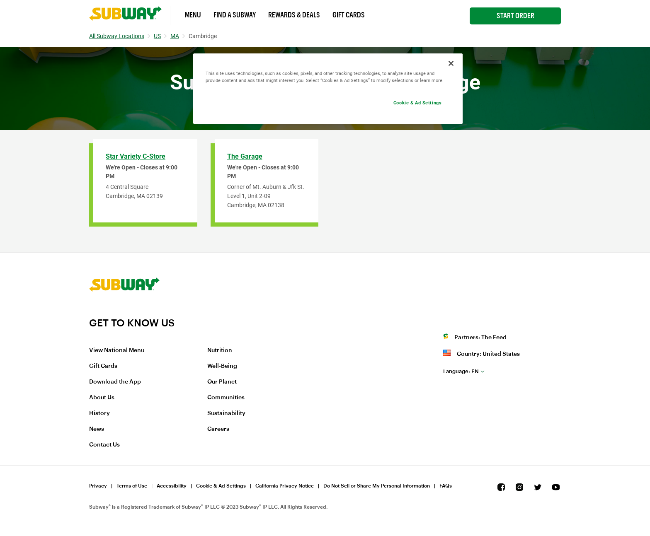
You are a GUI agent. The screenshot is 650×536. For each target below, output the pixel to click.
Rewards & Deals (294, 15)
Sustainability (226, 413)
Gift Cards (348, 15)
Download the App (115, 382)
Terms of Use (131, 485)
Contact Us (104, 445)
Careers (218, 429)
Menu (193, 15)
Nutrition (219, 350)
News (96, 429)
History (99, 413)
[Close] (451, 63)
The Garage (244, 156)
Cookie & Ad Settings (221, 485)
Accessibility (172, 485)
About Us (101, 398)
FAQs (445, 485)
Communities (226, 398)
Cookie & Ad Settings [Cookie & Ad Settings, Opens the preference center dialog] (417, 103)
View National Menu (116, 350)
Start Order (515, 15)
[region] (328, 88)
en (461, 371)
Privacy (98, 485)
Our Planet (222, 382)
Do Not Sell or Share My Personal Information (376, 485)
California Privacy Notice (284, 485)
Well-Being (222, 366)
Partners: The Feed (480, 337)
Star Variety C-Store (135, 156)
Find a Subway (234, 15)
